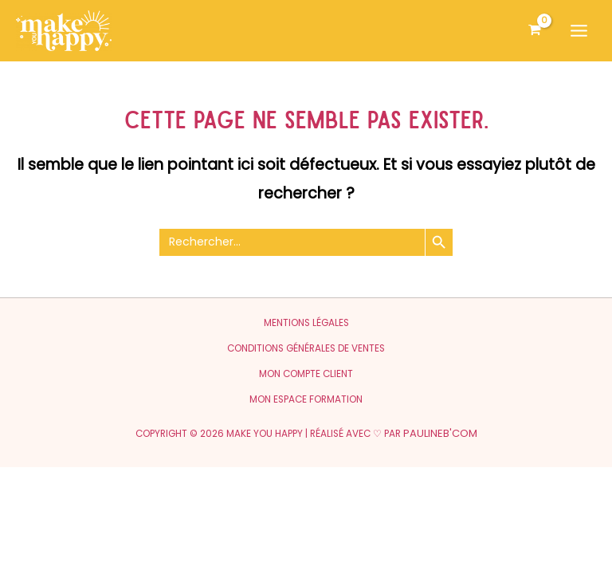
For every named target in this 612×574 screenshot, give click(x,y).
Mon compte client (306, 374)
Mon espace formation (306, 399)
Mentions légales (306, 322)
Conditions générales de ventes (306, 348)
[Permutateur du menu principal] (579, 31)
